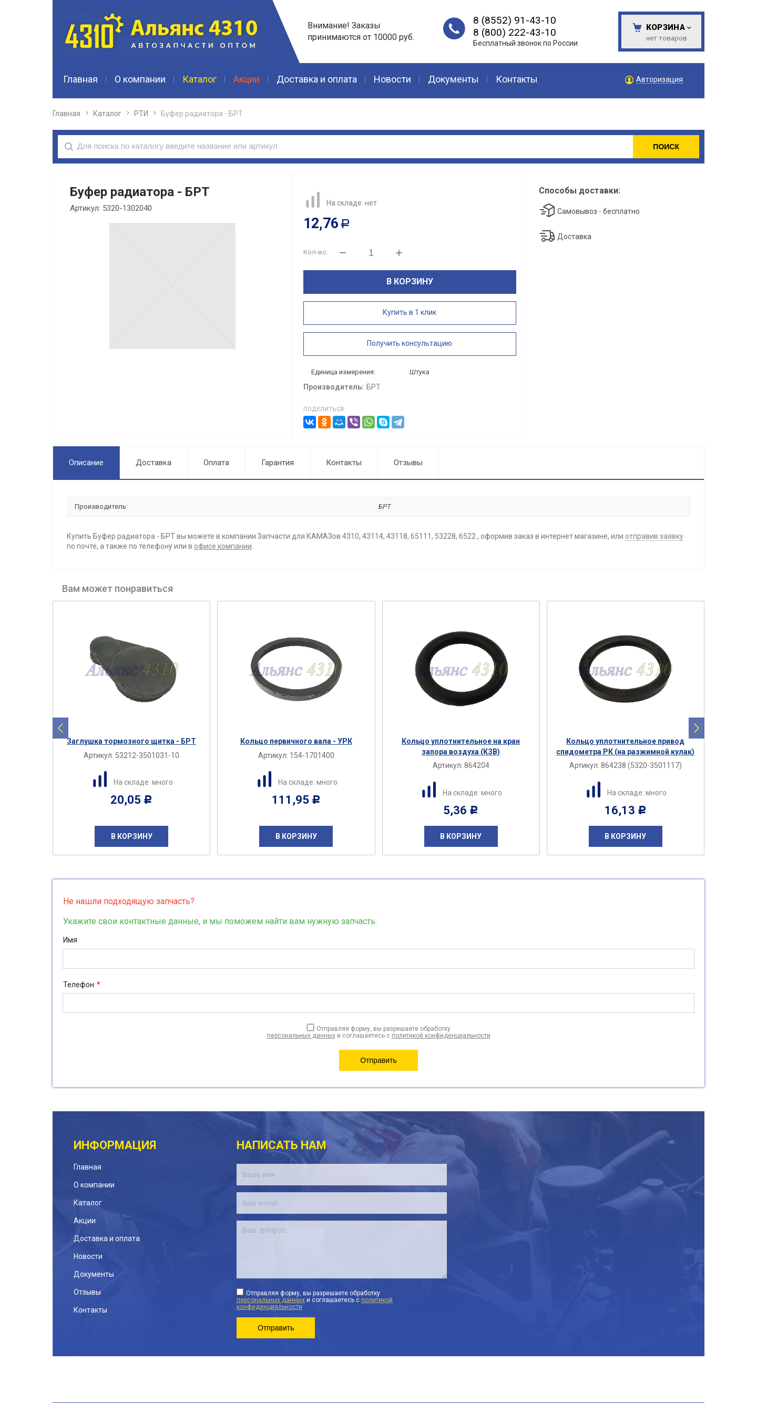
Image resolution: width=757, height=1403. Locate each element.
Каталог (107, 113)
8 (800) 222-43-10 (514, 32)
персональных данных (301, 1035)
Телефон (81, 985)
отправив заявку (654, 536)
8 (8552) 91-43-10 (514, 20)
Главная (66, 113)
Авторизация (659, 80)
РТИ (141, 113)
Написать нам (281, 1145)
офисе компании (223, 546)
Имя (70, 940)
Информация (115, 1145)
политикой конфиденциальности (441, 1035)
